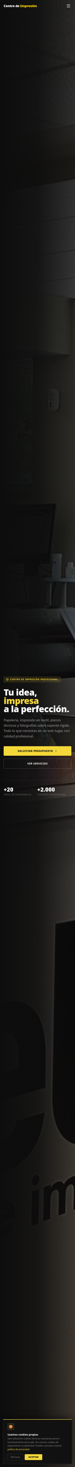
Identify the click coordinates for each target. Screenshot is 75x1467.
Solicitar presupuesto (37, 751)
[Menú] (68, 6)
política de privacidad (18, 1449)
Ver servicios (37, 763)
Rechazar (15, 1457)
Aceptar (33, 1457)
